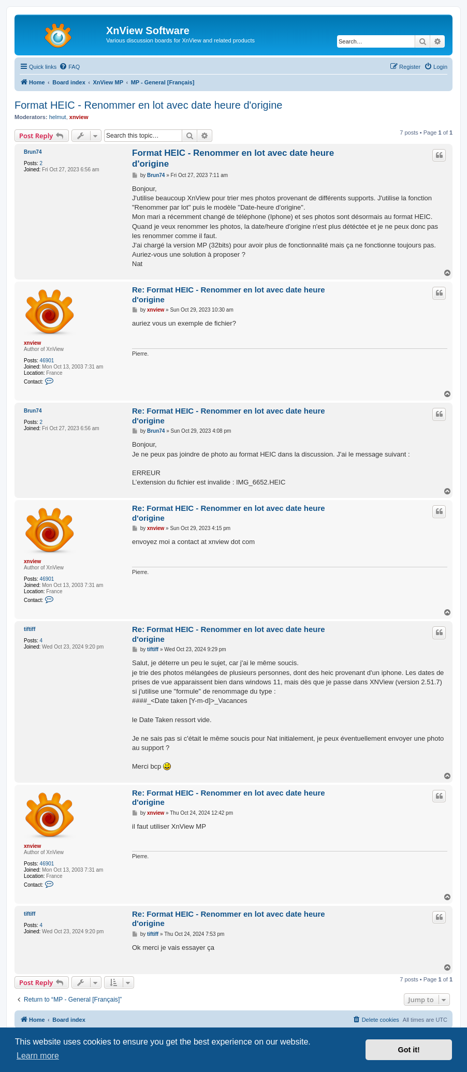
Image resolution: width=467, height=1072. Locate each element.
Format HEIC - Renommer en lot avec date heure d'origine (148, 105)
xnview (79, 117)
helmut (57, 117)
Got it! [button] (409, 1050)
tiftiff (29, 629)
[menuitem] (69, 67)
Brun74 (32, 152)
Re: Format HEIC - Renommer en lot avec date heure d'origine (228, 294)
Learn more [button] (38, 1055)
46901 (47, 360)
